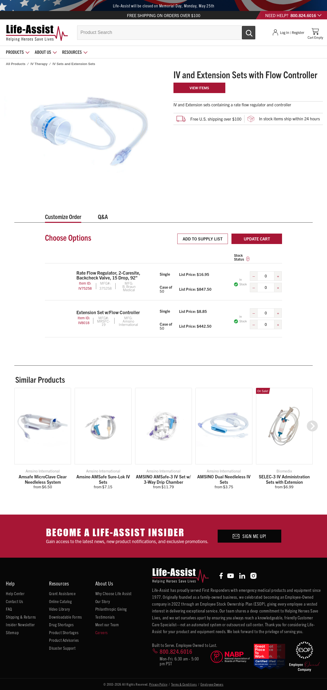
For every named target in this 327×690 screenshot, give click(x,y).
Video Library (59, 608)
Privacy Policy (158, 684)
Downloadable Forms (65, 616)
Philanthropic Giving (111, 608)
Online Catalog (60, 601)
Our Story (102, 601)
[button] (312, 425)
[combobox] (166, 32)
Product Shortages (63, 632)
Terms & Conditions (184, 684)
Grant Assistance (62, 593)
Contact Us (14, 601)
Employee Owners (212, 684)
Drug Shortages (61, 624)
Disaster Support (62, 647)
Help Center (15, 593)
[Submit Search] (243, 30)
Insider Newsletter (20, 624)
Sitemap (12, 632)
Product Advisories (64, 640)
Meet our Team (107, 624)
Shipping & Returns (21, 616)
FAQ (9, 608)
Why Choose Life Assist (113, 593)
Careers (101, 632)
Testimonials (105, 616)
